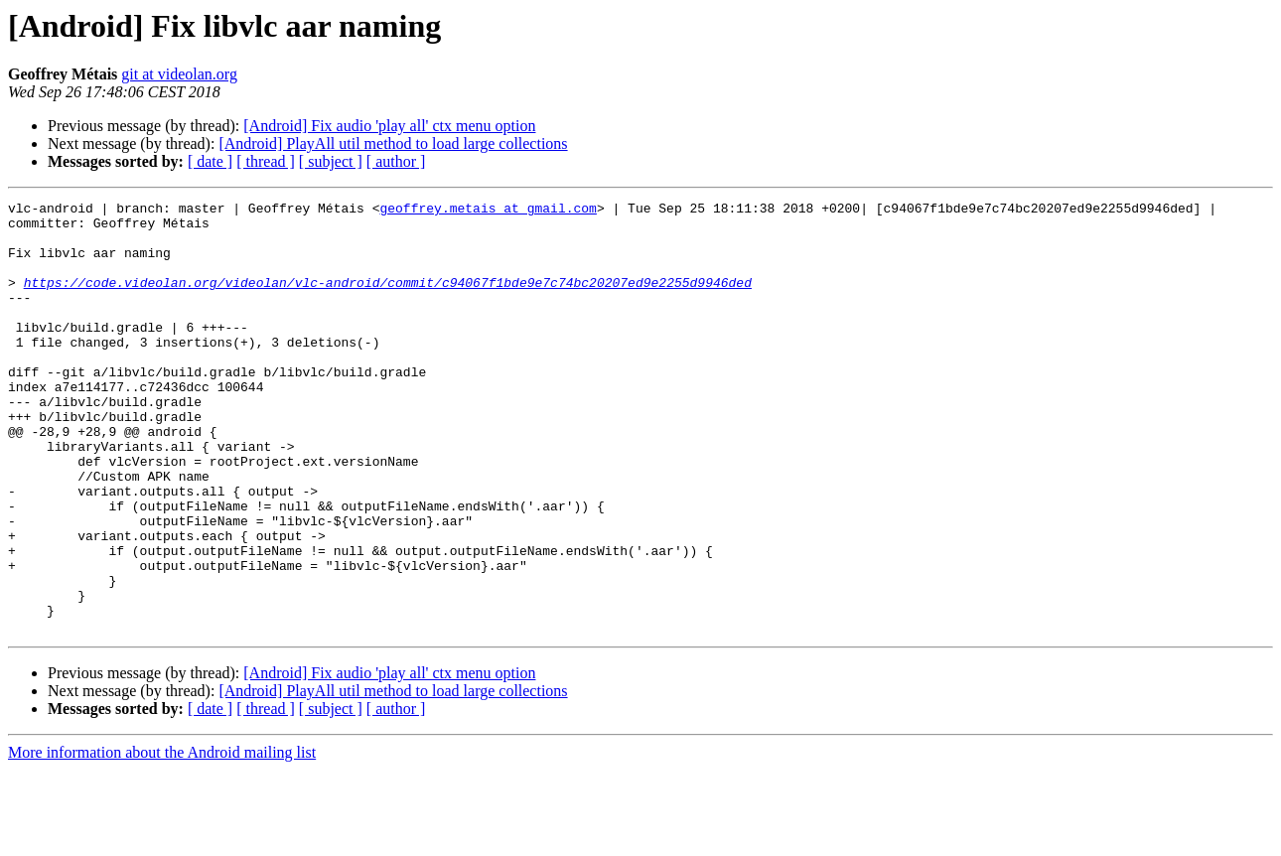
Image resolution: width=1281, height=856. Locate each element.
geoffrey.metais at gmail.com (487, 210)
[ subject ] (330, 161)
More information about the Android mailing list (162, 838)
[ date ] (210, 161)
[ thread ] (265, 161)
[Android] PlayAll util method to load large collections (392, 143)
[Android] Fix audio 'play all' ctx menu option (389, 125)
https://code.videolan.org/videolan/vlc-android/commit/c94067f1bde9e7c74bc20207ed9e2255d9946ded (388, 300)
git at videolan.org (179, 74)
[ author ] (396, 161)
